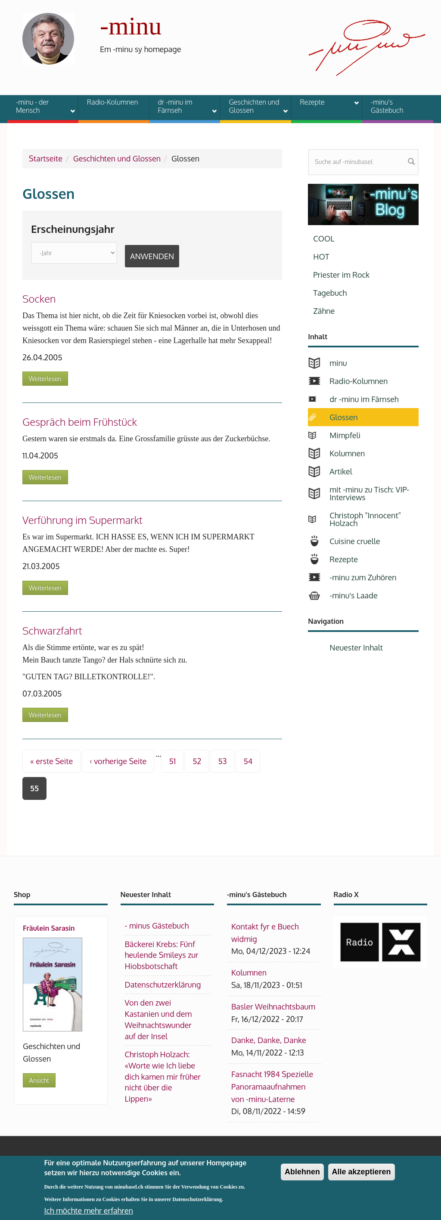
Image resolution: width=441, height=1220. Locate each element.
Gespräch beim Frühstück (79, 421)
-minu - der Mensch (40, 106)
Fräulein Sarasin (49, 928)
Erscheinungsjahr (73, 229)
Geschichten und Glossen (253, 106)
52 (197, 761)
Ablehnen (302, 1178)
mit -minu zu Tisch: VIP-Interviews (369, 493)
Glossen (343, 417)
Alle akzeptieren (361, 1178)
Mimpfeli (344, 435)
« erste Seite (51, 761)
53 (222, 761)
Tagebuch (330, 292)
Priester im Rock (341, 274)
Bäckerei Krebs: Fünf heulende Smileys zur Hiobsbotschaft (162, 955)
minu (338, 363)
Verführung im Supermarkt (82, 519)
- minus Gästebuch (157, 925)
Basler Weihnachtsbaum (273, 1006)
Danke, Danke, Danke (268, 1040)
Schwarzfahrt (52, 630)
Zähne (324, 311)
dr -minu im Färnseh (182, 106)
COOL (323, 238)
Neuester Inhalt (356, 647)
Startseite (45, 158)
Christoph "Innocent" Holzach (365, 519)
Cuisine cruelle (354, 541)
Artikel (340, 471)
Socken (39, 298)
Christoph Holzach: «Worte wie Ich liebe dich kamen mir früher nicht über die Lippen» (163, 1076)
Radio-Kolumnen (112, 102)
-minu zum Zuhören (362, 577)
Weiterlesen (45, 378)
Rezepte (324, 103)
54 (247, 761)
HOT (321, 256)
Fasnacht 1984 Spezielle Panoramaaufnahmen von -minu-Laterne (272, 1086)
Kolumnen (347, 453)
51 (172, 761)
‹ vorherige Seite (118, 761)
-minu (130, 26)
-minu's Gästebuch (387, 106)
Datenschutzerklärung (163, 984)
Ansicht (39, 1080)
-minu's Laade (353, 595)
